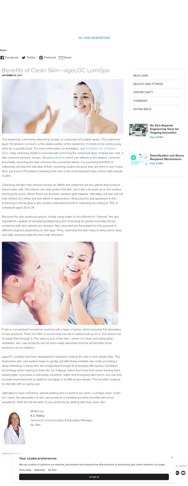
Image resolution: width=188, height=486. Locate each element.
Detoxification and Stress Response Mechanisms (167, 157)
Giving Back (142, 109)
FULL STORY (156, 137)
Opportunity (143, 92)
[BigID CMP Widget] (94, 469)
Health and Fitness (148, 84)
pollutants (59, 158)
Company (140, 101)
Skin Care (140, 76)
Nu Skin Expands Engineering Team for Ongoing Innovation (164, 129)
